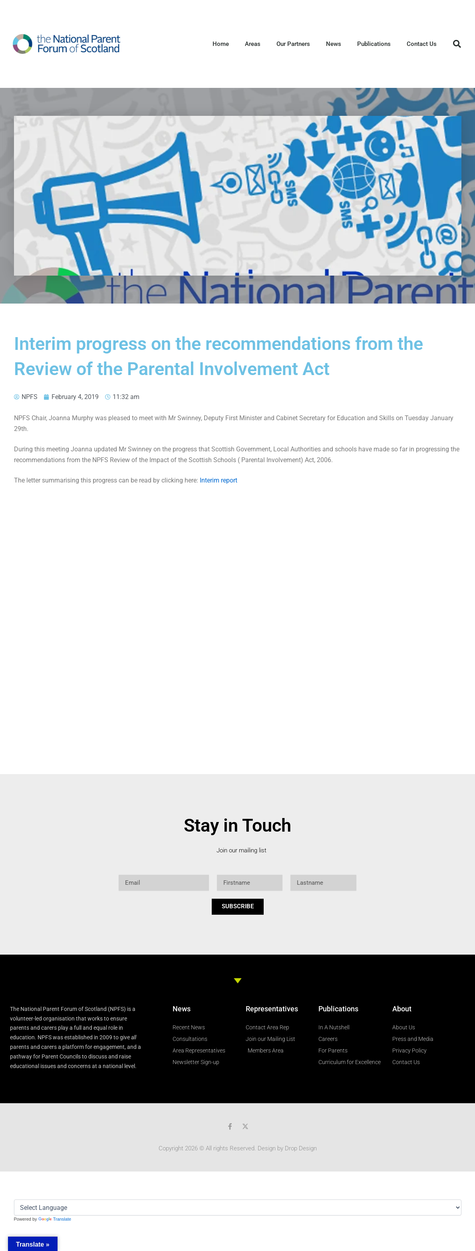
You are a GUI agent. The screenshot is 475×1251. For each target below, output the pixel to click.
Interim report (218, 480)
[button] (457, 44)
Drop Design (301, 1148)
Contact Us (422, 44)
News (333, 44)
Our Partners (293, 44)
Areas (252, 44)
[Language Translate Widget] (237, 1207)
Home (221, 44)
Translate (54, 1219)
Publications (374, 44)
